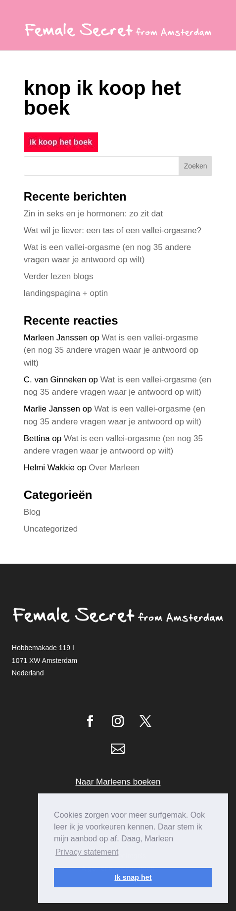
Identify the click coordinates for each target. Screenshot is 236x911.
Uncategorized (51, 529)
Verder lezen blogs (59, 276)
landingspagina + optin (66, 293)
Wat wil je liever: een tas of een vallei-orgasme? (112, 230)
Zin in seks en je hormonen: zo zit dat (93, 213)
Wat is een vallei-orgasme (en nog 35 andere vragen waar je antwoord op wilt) (111, 350)
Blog (32, 512)
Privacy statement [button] (86, 852)
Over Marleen (114, 467)
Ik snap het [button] (132, 877)
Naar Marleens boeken (118, 782)
